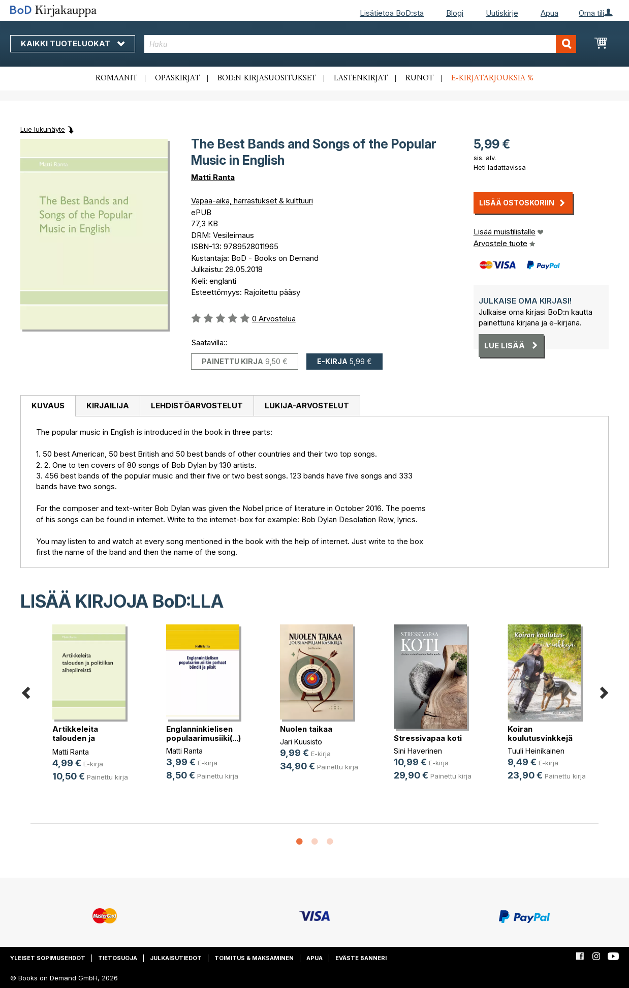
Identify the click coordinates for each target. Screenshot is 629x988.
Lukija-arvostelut (307, 405)
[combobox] (360, 44)
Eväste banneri (361, 958)
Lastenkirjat (361, 78)
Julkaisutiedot (176, 958)
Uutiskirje (502, 13)
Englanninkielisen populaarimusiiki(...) (203, 733)
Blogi (454, 13)
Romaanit (116, 78)
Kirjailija (107, 405)
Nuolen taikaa (306, 729)
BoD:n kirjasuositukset (266, 78)
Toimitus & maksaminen (254, 958)
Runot (419, 78)
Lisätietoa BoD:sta (392, 13)
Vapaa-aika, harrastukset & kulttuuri (252, 200)
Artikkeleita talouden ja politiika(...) (75, 738)
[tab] (47, 406)
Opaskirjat (177, 78)
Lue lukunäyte (42, 129)
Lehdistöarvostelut (197, 405)
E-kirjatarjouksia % (492, 78)
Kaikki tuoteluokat (72, 43)
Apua (549, 13)
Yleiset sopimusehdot (47, 958)
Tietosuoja (117, 958)
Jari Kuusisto (301, 741)
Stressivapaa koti (428, 738)
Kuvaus (48, 405)
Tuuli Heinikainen (536, 750)
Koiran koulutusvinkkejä (540, 733)
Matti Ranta (213, 177)
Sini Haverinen (418, 750)
